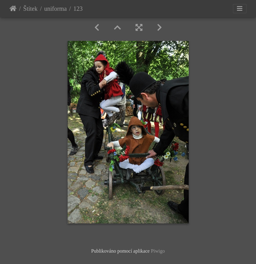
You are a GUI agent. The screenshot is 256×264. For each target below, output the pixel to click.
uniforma (55, 8)
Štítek (30, 8)
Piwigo (158, 251)
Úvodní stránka (13, 8)
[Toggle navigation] (239, 8)
